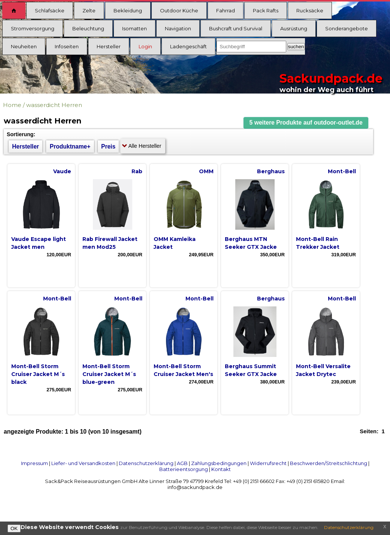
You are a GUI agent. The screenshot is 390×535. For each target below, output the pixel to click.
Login (145, 46)
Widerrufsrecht (268, 463)
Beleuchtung (88, 28)
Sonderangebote (346, 28)
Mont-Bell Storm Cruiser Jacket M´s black (38, 374)
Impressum (34, 463)
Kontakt (221, 469)
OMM (206, 171)
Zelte (89, 10)
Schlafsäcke (49, 10)
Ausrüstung (293, 28)
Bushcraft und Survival (235, 28)
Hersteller (109, 46)
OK (14, 528)
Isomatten (134, 28)
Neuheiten (24, 46)
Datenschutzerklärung (146, 463)
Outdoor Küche (179, 10)
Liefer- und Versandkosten (83, 463)
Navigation (178, 28)
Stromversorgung (32, 28)
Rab (136, 171)
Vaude (62, 171)
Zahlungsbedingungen (219, 463)
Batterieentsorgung (183, 469)
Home (12, 104)
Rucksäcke (309, 10)
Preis (108, 146)
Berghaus (271, 171)
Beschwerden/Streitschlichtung (328, 463)
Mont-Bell (342, 171)
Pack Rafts (265, 10)
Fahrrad (225, 10)
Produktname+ (70, 146)
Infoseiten (67, 46)
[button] (306, 123)
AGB (182, 463)
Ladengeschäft (188, 46)
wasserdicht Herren (54, 104)
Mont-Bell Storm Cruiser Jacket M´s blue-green (109, 374)
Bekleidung (128, 10)
